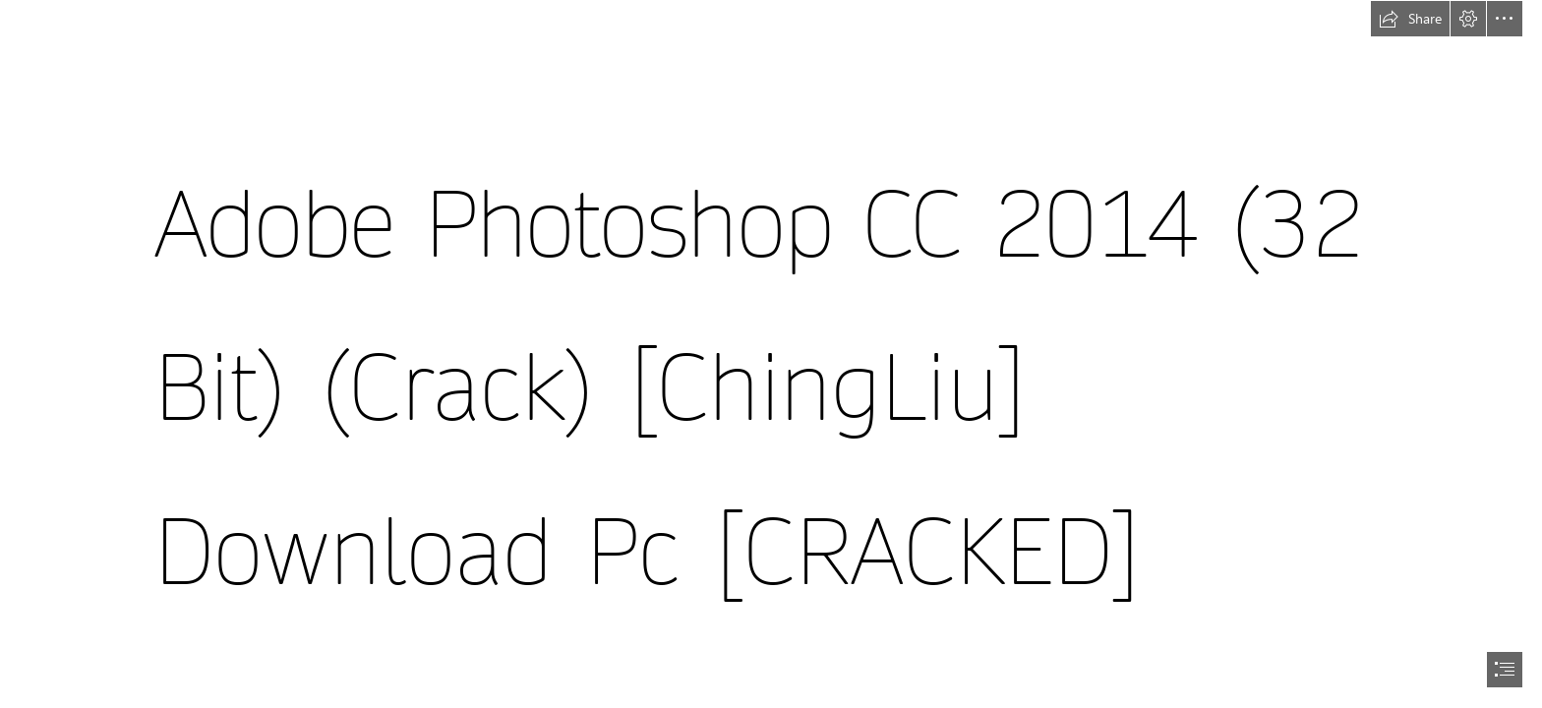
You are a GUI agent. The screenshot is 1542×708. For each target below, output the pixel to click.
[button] (1410, 18)
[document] (771, 354)
